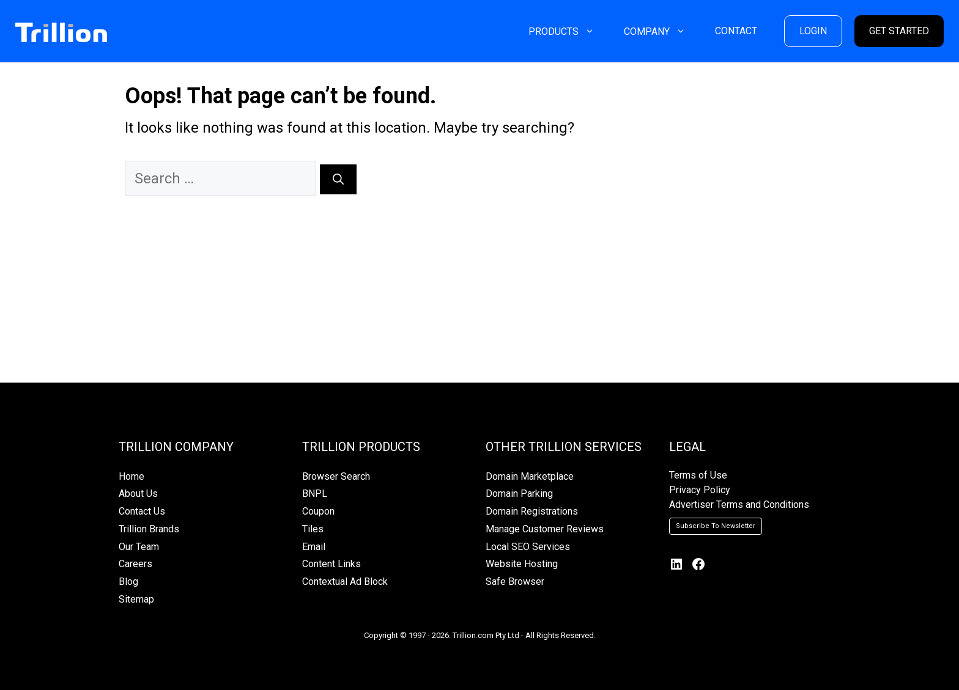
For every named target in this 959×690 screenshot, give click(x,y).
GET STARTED (899, 31)
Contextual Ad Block (345, 581)
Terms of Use (698, 475)
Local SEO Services (528, 546)
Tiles (313, 529)
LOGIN (813, 31)
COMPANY (662, 31)
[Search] (338, 179)
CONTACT (736, 31)
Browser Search (336, 476)
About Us (138, 493)
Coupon (318, 511)
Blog (128, 581)
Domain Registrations (532, 511)
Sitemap (136, 599)
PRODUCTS (568, 31)
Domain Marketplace (530, 476)
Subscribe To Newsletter (715, 526)
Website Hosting (522, 564)
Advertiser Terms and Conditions (739, 504)
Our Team (139, 546)
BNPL (314, 493)
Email (313, 546)
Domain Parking (519, 493)
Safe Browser (515, 581)
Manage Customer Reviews (545, 529)
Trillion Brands (149, 529)
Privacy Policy (699, 490)
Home (131, 476)
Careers (135, 564)
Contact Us (142, 511)
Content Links (331, 564)
